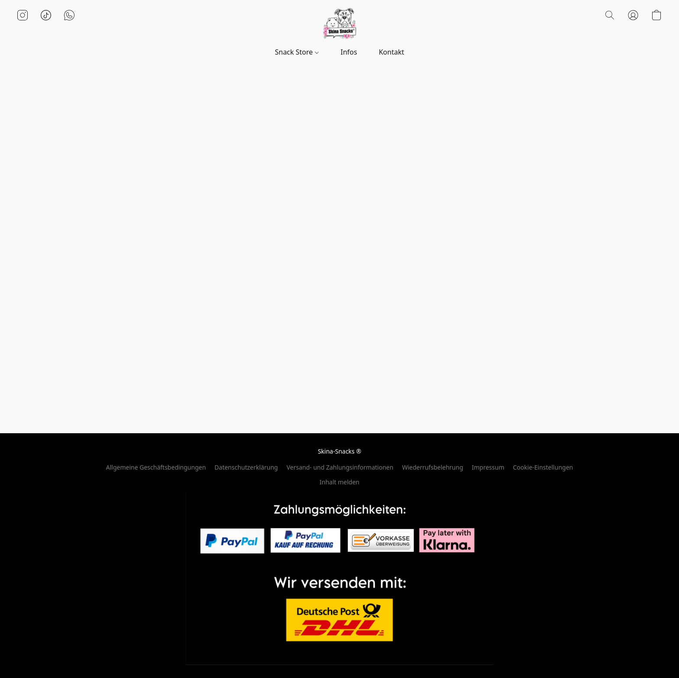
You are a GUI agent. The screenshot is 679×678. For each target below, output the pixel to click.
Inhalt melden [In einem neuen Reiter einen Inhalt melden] (339, 482)
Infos (349, 52)
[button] (339, 23)
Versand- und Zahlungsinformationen (340, 467)
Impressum (488, 467)
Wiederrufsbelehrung (432, 467)
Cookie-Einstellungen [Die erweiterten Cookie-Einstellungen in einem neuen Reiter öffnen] (543, 467)
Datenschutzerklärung (246, 467)
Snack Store (297, 52)
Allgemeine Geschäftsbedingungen (156, 467)
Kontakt (391, 52)
